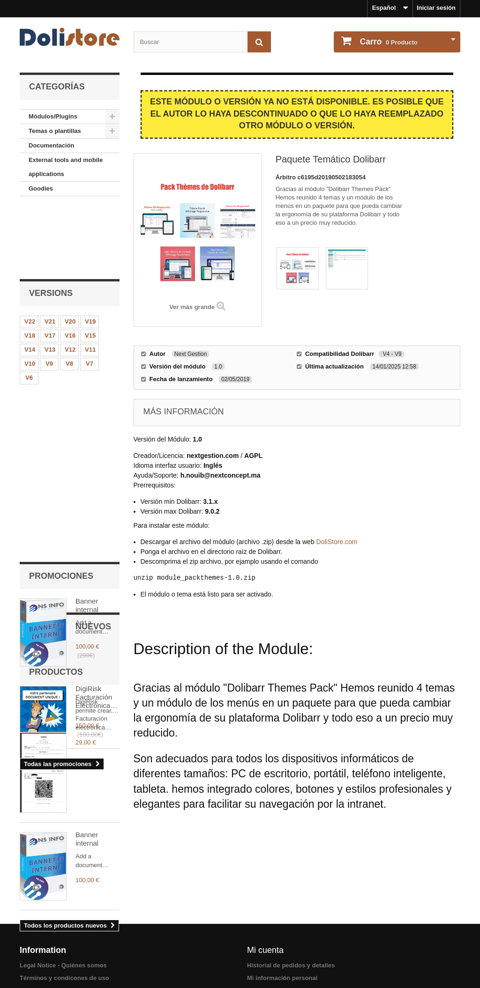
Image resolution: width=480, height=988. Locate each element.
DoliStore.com (337, 542)
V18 (29, 266)
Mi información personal (282, 928)
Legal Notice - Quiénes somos (63, 916)
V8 (69, 294)
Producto (388, 41)
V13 (50, 280)
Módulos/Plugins (53, 116)
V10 (29, 294)
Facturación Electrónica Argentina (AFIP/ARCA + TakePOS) (94, 606)
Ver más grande (192, 306)
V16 (70, 266)
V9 (49, 294)
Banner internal (86, 374)
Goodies (41, 188)
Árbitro (287, 177)
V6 (29, 308)
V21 (50, 252)
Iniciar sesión (436, 7)
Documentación (52, 145)
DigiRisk (88, 458)
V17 (50, 266)
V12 (70, 280)
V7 (89, 294)
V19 (90, 252)
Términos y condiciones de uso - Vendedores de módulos (103, 940)
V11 (90, 280)
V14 (29, 280)
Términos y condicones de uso (64, 928)
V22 (29, 252)
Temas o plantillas (55, 130)
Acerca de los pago (47, 965)
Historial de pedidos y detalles (291, 916)
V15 (90, 266)
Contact (31, 953)
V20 (70, 252)
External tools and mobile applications (66, 166)
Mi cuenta (265, 901)
